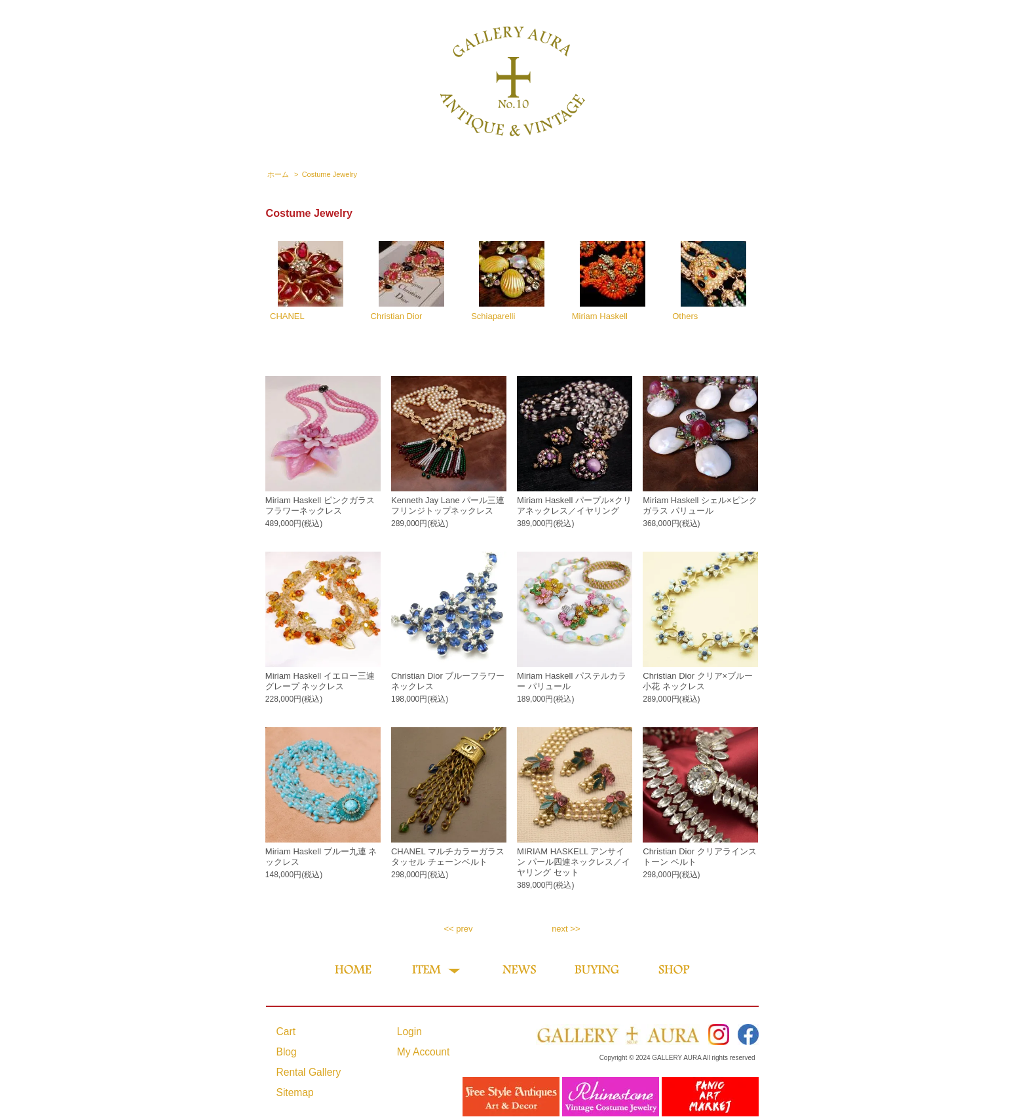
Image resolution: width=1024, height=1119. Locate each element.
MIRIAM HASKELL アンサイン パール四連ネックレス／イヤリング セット (573, 861)
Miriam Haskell (608, 281)
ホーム (278, 174)
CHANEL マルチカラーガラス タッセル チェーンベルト (447, 856)
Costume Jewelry (329, 174)
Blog (286, 1051)
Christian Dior (407, 281)
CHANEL (306, 281)
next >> (566, 929)
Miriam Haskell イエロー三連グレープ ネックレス (320, 681)
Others (709, 281)
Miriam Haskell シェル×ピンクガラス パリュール (700, 505)
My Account (423, 1051)
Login (409, 1031)
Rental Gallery (308, 1072)
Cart (285, 1031)
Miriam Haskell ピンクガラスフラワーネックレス (320, 505)
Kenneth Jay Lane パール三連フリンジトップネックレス (447, 505)
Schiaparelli (507, 281)
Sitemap (295, 1092)
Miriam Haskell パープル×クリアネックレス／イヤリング (574, 505)
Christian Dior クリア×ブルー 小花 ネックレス (698, 681)
